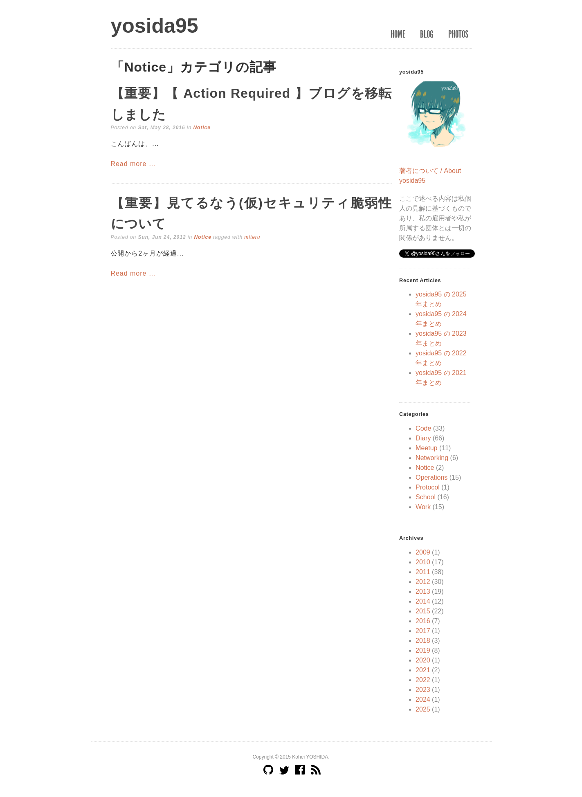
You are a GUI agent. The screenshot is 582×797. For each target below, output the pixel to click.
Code (423, 428)
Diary (423, 438)
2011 (423, 571)
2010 (423, 562)
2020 (423, 660)
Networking (432, 457)
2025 (423, 709)
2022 (423, 679)
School (426, 497)
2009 (423, 552)
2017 (423, 630)
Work (423, 506)
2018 (423, 640)
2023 (423, 689)
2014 (423, 601)
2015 (423, 611)
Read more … (133, 163)
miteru (252, 237)
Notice (201, 127)
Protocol (428, 487)
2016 (423, 620)
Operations (431, 477)
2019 (423, 650)
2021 (423, 670)
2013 (423, 591)
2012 (423, 581)
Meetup (426, 448)
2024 (423, 699)
